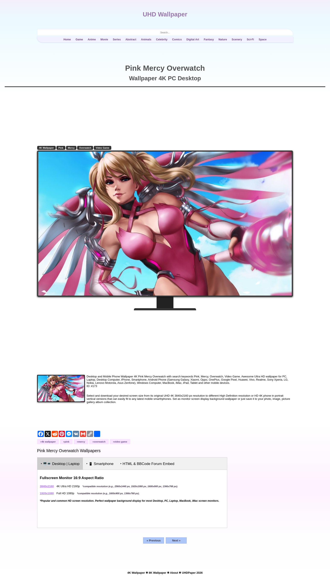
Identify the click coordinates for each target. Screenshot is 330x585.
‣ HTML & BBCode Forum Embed (148, 463)
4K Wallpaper (46, 148)
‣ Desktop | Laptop (60, 463)
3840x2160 (47, 485)
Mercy (71, 148)
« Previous (154, 540)
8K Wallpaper (157, 572)
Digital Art (192, 39)
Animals (146, 39)
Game (79, 39)
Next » (176, 540)
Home (67, 39)
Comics (177, 39)
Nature (223, 39)
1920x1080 (47, 492)
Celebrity (161, 39)
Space (263, 39)
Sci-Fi (250, 39)
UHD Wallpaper (165, 14)
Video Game (103, 148)
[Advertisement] (165, 340)
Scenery (237, 39)
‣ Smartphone (100, 463)
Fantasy (209, 39)
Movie (104, 39)
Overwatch (85, 148)
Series (117, 39)
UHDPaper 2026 (192, 572)
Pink (61, 148)
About (174, 572)
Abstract (130, 39)
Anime (92, 39)
